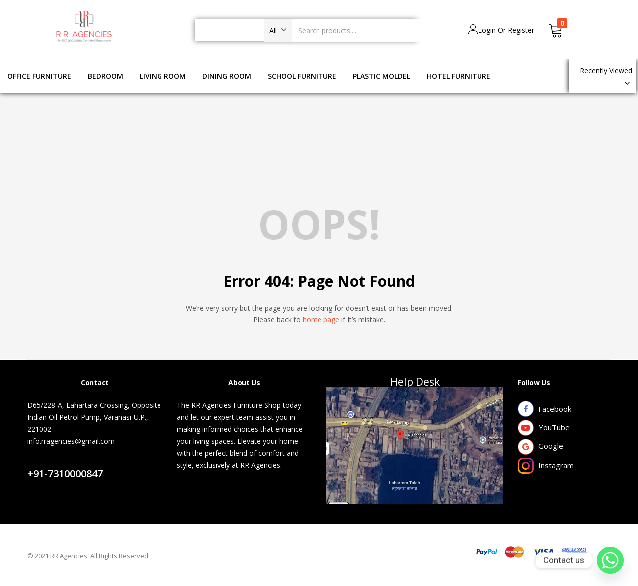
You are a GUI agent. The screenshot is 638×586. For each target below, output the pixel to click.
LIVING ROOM (163, 76)
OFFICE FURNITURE (39, 76)
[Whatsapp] (610, 560)
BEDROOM (105, 76)
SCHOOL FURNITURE (302, 76)
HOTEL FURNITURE (458, 76)
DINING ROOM (226, 76)
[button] (278, 30)
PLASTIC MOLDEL (381, 76)
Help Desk (415, 382)
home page (321, 319)
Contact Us (56, 461)
